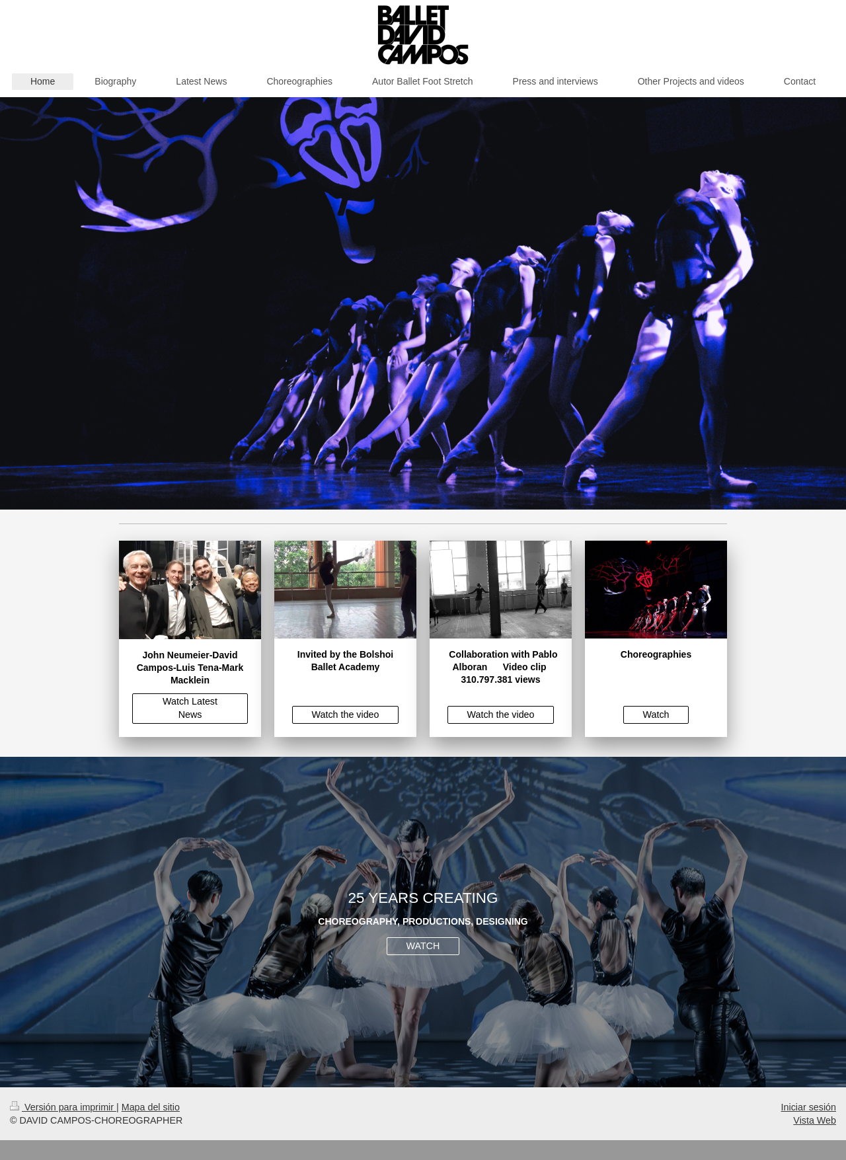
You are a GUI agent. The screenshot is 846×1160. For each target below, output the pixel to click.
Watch (656, 714)
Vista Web (814, 1120)
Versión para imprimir (63, 1107)
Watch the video (345, 714)
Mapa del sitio (151, 1107)
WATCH (423, 946)
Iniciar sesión (808, 1107)
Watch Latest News (190, 707)
